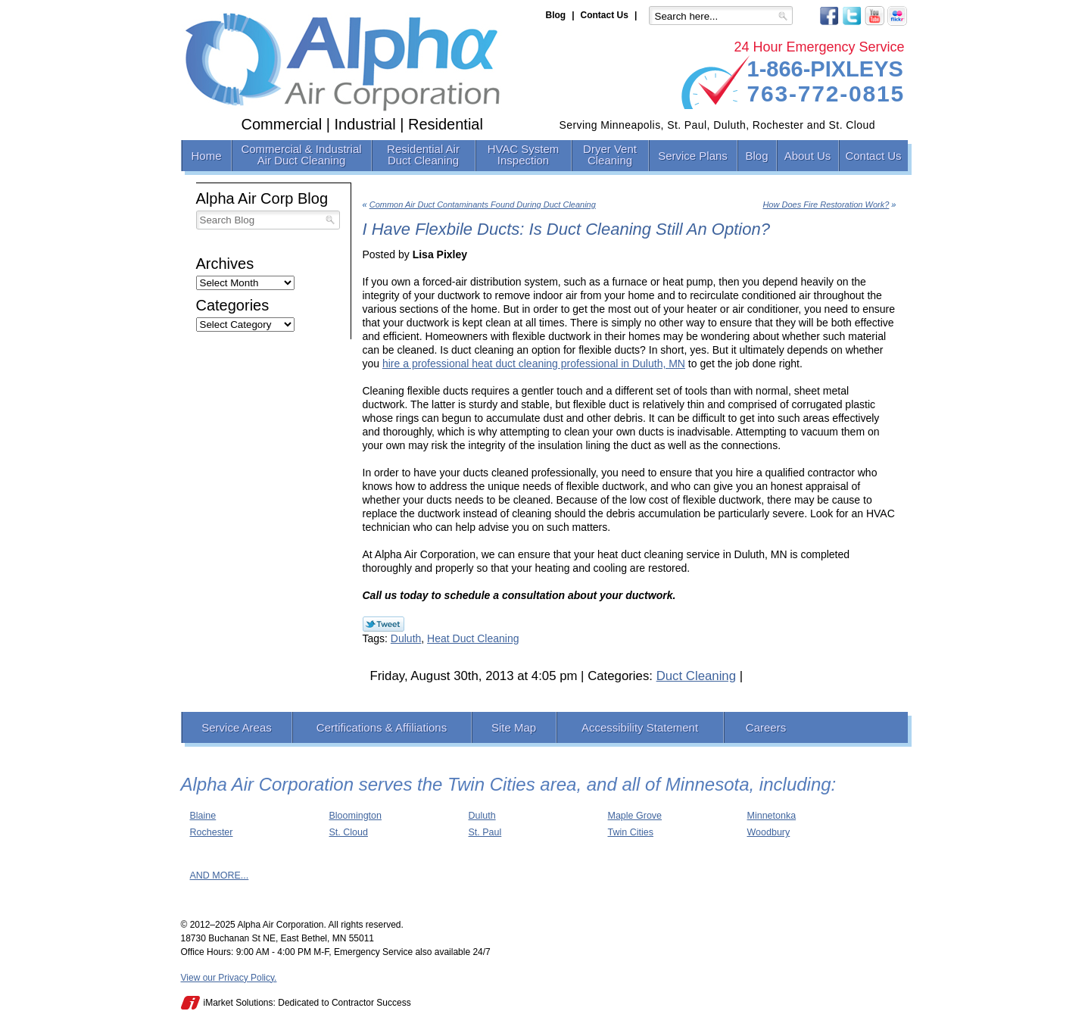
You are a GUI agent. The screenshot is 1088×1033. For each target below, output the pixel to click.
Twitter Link (383, 624)
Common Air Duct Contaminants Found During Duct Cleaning (482, 204)
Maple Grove (635, 815)
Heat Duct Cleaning (473, 638)
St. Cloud (348, 832)
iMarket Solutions (238, 1002)
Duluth (406, 638)
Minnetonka (772, 815)
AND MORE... (219, 875)
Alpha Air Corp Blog (262, 198)
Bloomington (355, 815)
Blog (556, 15)
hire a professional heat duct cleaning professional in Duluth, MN (533, 363)
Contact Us (604, 15)
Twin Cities (630, 832)
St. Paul (485, 832)
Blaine (203, 815)
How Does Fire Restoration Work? (825, 204)
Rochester (211, 832)
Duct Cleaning (696, 676)
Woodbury (768, 832)
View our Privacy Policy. (229, 977)
